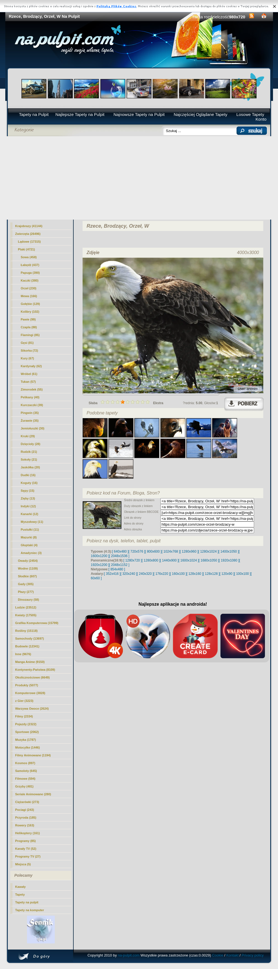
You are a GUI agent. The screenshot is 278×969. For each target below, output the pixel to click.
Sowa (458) (29, 257)
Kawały (20, 886)
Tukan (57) (28, 381)
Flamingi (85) (30, 335)
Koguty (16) (29, 482)
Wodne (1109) (28, 568)
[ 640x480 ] (120, 551)
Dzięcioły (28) (30, 444)
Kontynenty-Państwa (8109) (35, 669)
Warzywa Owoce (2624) (32, 708)
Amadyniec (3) (31, 553)
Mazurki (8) (29, 537)
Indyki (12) (28, 506)
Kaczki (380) (30, 280)
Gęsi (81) (27, 342)
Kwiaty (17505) (25, 615)
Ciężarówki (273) (27, 802)
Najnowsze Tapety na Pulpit (139, 114)
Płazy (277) (26, 591)
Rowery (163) (24, 825)
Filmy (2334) (24, 716)
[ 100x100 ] (242, 574)
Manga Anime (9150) (30, 662)
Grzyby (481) (24, 786)
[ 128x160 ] (195, 574)
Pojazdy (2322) (25, 724)
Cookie (217, 955)
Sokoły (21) (29, 459)
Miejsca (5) (23, 864)
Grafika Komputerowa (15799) (36, 623)
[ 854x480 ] (117, 569)
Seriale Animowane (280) (33, 794)
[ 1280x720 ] (132, 560)
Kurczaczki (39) (32, 405)
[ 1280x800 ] (151, 560)
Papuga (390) (30, 272)
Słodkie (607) (27, 576)
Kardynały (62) (31, 366)
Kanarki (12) (29, 514)
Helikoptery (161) (27, 833)
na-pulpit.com (129, 955)
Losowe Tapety (250, 114)
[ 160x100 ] (178, 574)
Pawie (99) (28, 319)
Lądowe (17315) (29, 241)
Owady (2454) (28, 560)
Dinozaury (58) (28, 599)
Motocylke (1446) (27, 747)
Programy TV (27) (28, 856)
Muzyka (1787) (25, 739)
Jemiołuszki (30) (32, 428)
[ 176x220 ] (161, 574)
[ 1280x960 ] (189, 551)
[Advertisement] (139, 178)
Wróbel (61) (29, 374)
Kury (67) (27, 358)
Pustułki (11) (30, 529)
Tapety (20, 894)
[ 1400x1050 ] (229, 551)
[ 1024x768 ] (171, 551)
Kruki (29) (28, 436)
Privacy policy (253, 955)
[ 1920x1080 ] (229, 560)
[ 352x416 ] (112, 574)
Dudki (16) (28, 475)
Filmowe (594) (25, 778)
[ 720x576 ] (136, 551)
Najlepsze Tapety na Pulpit (80, 114)
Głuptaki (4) (29, 545)
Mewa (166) (29, 296)
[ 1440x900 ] (169, 560)
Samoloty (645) (26, 770)
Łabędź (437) (30, 265)
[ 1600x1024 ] (188, 560)
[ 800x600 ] (153, 551)
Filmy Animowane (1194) (33, 755)
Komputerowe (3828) (30, 693)
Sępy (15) (27, 490)
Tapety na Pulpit (34, 114)
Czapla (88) (29, 327)
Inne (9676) (23, 654)
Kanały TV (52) (25, 848)
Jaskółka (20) (30, 467)
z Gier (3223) (24, 700)
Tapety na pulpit (27, 902)
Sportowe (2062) (27, 732)
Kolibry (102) (30, 311)
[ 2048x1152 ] (119, 565)
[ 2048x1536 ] (119, 556)
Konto (260, 119)
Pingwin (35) (30, 412)
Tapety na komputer (29, 910)
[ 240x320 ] (145, 574)
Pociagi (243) (24, 809)
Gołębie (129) (30, 303)
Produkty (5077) (26, 685)
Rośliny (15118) (26, 630)
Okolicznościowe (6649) (32, 677)
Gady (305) (26, 584)
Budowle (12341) (27, 646)
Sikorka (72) (29, 350)
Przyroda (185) (25, 817)
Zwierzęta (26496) (28, 233)
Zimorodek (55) (32, 389)
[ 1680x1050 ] (209, 560)
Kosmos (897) (25, 763)
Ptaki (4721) (26, 249)
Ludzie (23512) (25, 607)
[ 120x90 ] (227, 574)
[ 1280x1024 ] (208, 551)
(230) (28, 288)
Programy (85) (25, 841)
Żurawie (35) (30, 420)
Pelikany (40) (30, 397)
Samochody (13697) (29, 638)
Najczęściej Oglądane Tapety (200, 114)
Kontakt (232, 955)
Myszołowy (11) (32, 521)
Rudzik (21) (29, 451)
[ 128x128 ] (211, 574)
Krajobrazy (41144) (29, 226)
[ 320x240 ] (128, 574)
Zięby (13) (28, 498)
